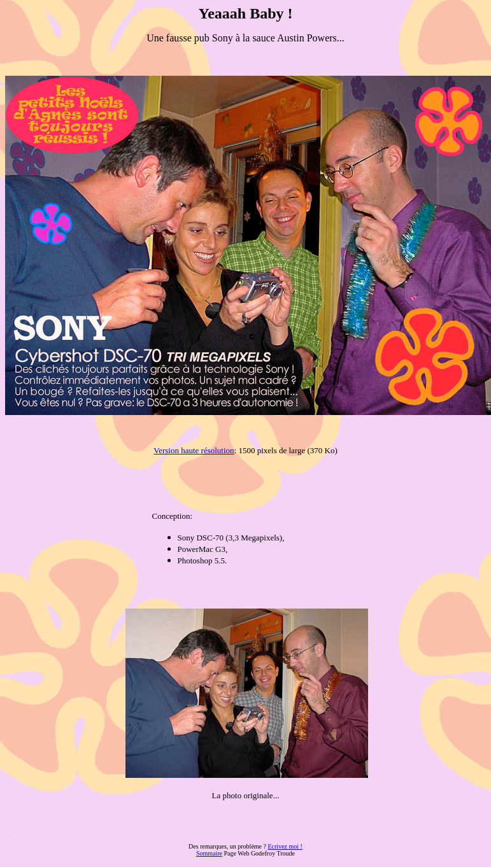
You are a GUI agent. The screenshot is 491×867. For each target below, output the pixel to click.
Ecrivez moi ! (284, 846)
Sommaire (209, 853)
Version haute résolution (193, 450)
